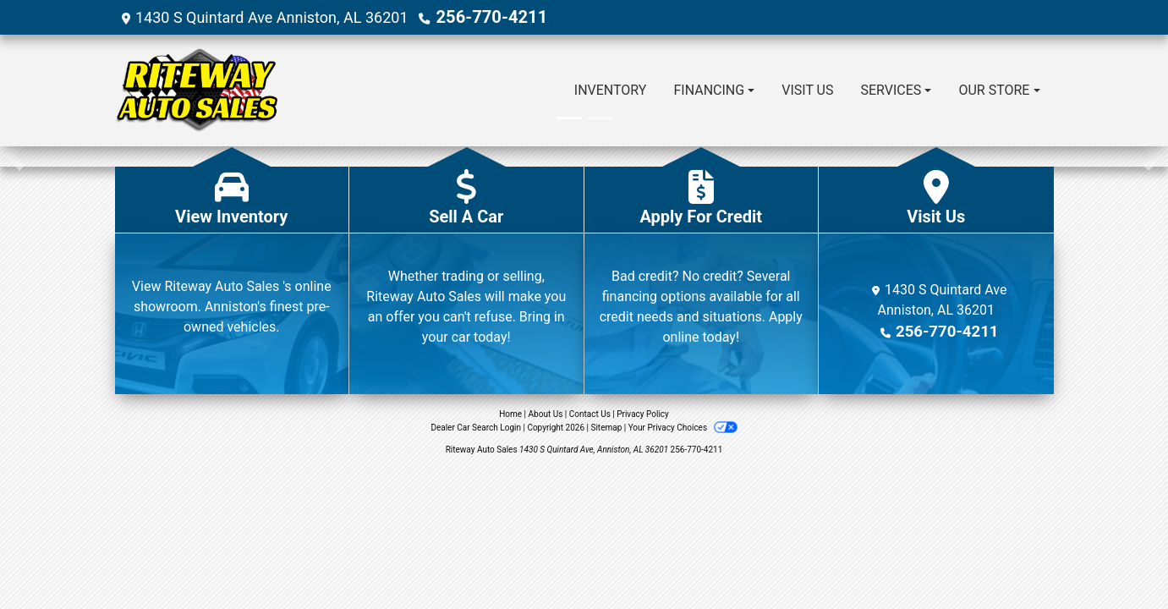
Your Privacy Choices (683, 426)
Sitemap (606, 426)
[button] (15, 155)
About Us (546, 413)
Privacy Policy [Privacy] (643, 413)
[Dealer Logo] (196, 89)
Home (510, 413)
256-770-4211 (485, 16)
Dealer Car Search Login (475, 426)
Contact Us (590, 413)
